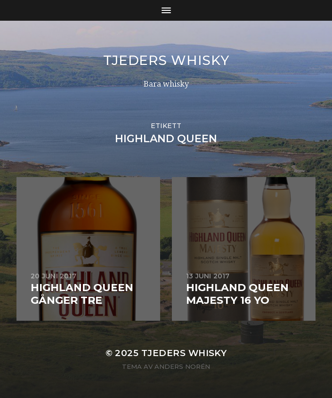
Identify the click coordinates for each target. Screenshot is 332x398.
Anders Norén (182, 366)
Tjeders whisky (166, 60)
